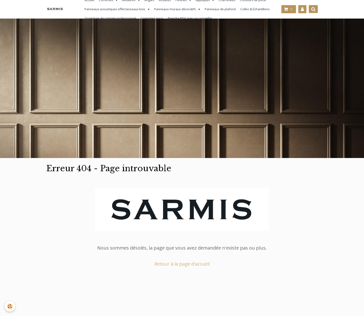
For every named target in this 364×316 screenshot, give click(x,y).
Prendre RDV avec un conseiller (188, 18)
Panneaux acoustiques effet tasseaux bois (113, 9)
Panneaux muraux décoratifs (173, 9)
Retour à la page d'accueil (182, 264)
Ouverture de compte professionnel (108, 18)
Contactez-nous (149, 18)
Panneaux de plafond (217, 9)
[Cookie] (10, 306)
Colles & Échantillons (252, 9)
